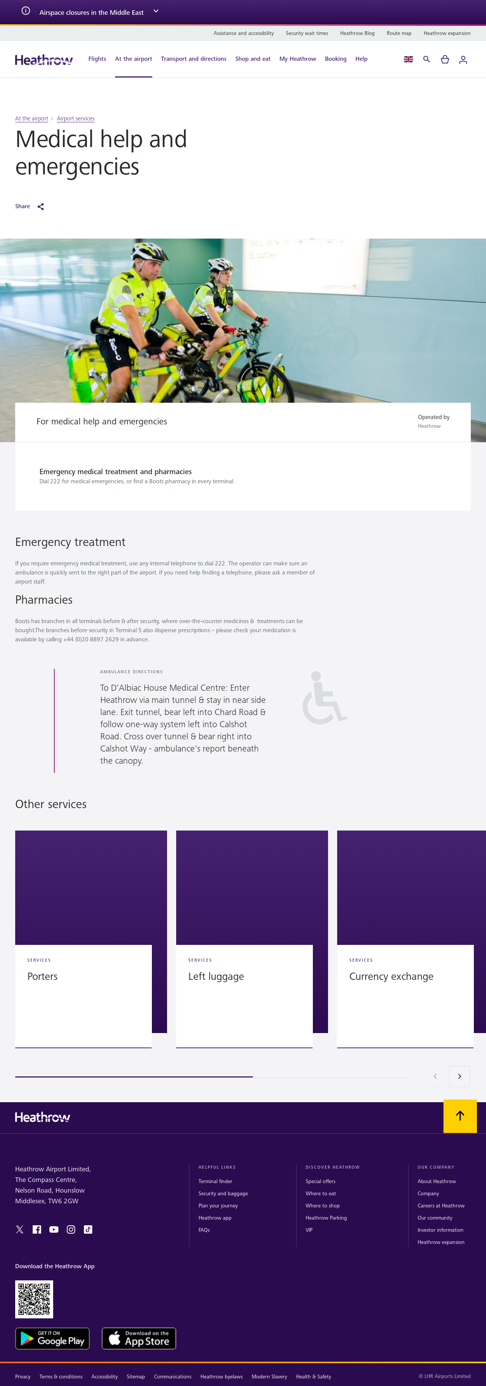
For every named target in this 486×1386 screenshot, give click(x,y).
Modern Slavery (269, 1376)
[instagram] (71, 1229)
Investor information (441, 1230)
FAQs (204, 1230)
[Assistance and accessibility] (244, 33)
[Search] (426, 59)
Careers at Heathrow (441, 1205)
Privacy (22, 1376)
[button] (91, 932)
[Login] (463, 59)
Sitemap (136, 1376)
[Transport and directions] (194, 59)
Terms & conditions (60, 1376)
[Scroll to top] (460, 1116)
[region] (243, 954)
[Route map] (399, 33)
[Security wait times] (307, 33)
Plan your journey (218, 1205)
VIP (309, 1230)
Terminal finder (215, 1181)
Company (428, 1193)
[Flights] (93, 59)
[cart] (445, 59)
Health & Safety (313, 1376)
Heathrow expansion (441, 1242)
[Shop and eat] (253, 59)
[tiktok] (88, 1229)
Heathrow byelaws (221, 1376)
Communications (172, 1376)
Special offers (320, 1181)
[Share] (33, 206)
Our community (435, 1218)
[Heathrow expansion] (447, 33)
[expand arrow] (156, 12)
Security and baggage (223, 1193)
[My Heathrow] (297, 59)
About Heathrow (437, 1181)
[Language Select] (408, 59)
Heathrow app (215, 1218)
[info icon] (25, 12)
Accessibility (105, 1376)
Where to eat (321, 1193)
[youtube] (53, 1229)
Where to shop (323, 1205)
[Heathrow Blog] (357, 33)
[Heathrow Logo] (44, 59)
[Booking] (336, 59)
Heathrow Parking (326, 1218)
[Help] (365, 59)
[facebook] (36, 1229)
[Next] (460, 1076)
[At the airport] (133, 59)
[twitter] (19, 1229)
